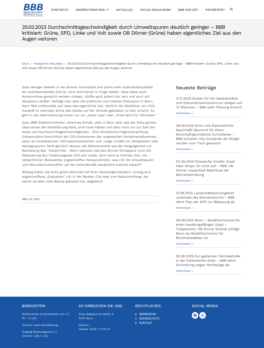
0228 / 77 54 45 (100, 325)
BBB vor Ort (188, 9)
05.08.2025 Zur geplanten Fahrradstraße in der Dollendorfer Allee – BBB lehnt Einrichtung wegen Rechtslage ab (208, 260)
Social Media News (155, 9)
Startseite (59, 9)
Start (25, 63)
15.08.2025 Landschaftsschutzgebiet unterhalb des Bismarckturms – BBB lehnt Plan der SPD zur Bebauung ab (205, 197)
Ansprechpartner (92, 10)
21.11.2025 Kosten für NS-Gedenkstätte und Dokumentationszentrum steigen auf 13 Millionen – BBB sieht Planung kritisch (209, 102)
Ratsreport (215, 9)
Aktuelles (124, 9)
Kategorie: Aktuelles (48, 63)
